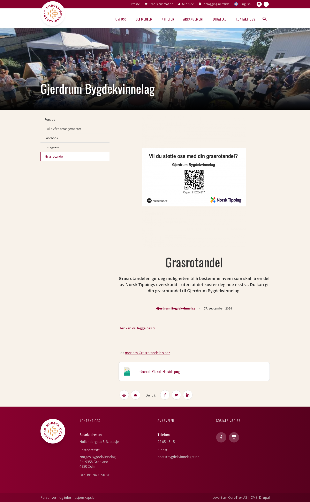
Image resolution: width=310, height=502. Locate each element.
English (246, 4)
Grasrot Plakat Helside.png (159, 371)
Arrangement (193, 19)
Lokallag (220, 19)
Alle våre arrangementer (64, 129)
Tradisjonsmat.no (161, 4)
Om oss (121, 19)
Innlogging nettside (216, 4)
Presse (135, 4)
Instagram (52, 147)
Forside (50, 119)
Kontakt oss (245, 19)
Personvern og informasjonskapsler (68, 497)
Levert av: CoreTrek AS (230, 497)
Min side (188, 4)
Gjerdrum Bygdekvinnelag (175, 308)
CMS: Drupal (260, 497)
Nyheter (168, 19)
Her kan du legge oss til (137, 328)
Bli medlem (144, 19)
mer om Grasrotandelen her (147, 352)
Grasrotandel (54, 156)
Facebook (51, 138)
